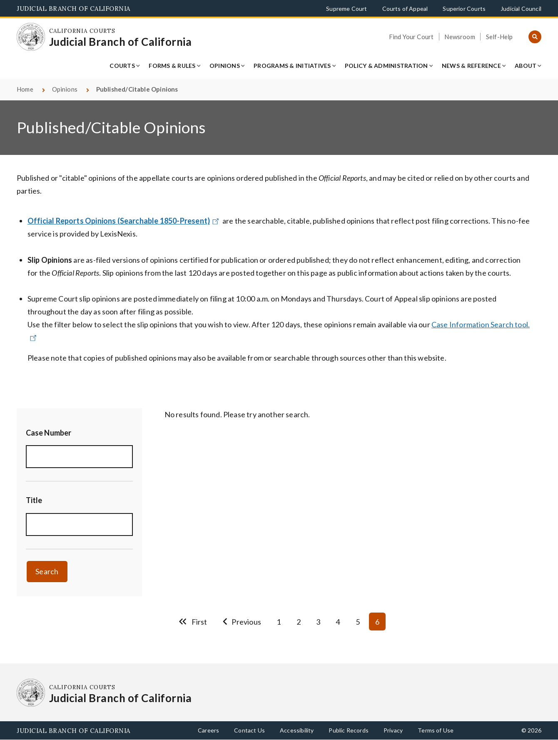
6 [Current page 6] (377, 621)
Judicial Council (521, 8)
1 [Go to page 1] (279, 621)
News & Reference (471, 65)
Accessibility (297, 730)
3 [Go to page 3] (318, 621)
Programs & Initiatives (292, 65)
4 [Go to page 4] (338, 621)
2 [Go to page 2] (298, 621)
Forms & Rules (172, 65)
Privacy (393, 730)
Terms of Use (435, 730)
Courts (122, 65)
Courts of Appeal (405, 8)
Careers (208, 730)
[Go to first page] (193, 621)
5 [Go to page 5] (358, 621)
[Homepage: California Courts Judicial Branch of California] (31, 37)
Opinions (224, 65)
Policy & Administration (386, 65)
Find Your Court (411, 36)
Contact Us (249, 730)
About (525, 65)
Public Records (349, 730)
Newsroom (459, 36)
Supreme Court (346, 8)
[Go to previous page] (242, 621)
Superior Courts (464, 8)
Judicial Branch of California (73, 8)
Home (25, 89)
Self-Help (499, 36)
